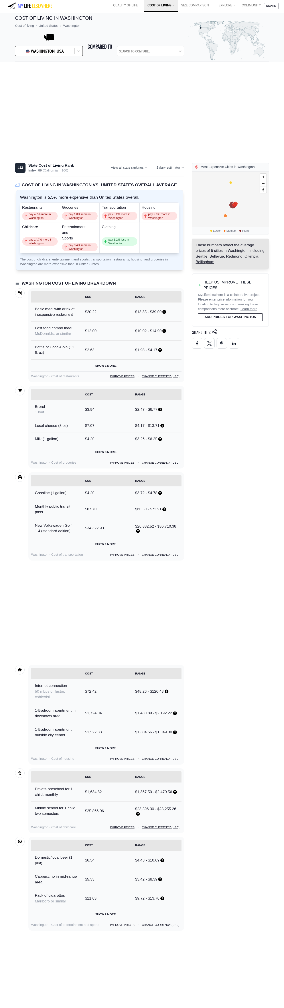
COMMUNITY (251, 5)
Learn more (249, 309)
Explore (225, 5)
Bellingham (205, 262)
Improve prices (122, 376)
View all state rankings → (129, 167)
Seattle (201, 256)
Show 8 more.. (106, 452)
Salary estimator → (170, 167)
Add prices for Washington (230, 317)
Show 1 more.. (106, 365)
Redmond (234, 256)
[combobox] (130, 51)
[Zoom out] (263, 183)
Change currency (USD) (160, 376)
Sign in (271, 6)
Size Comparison (195, 5)
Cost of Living (160, 5)
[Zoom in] (263, 177)
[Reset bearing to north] (263, 190)
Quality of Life (125, 5)
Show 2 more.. (106, 914)
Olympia (251, 256)
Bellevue (216, 256)
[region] (230, 199)
